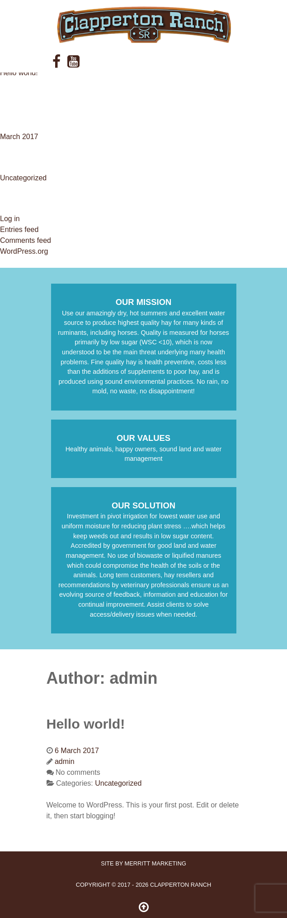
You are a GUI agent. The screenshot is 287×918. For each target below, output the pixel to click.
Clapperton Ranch (180, 884)
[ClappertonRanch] (144, 25)
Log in (10, 218)
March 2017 (19, 136)
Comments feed (25, 240)
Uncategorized (23, 178)
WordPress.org (24, 251)
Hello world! (19, 73)
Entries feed (19, 229)
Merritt (155, 863)
